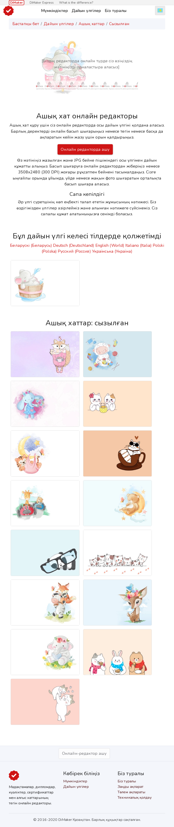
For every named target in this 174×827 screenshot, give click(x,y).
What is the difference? (76, 2)
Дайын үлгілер (86, 10)
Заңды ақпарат (130, 786)
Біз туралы (115, 10)
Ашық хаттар (91, 23)
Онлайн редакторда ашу (85, 149)
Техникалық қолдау (135, 797)
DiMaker (16, 2)
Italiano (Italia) (138, 245)
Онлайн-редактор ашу (84, 753)
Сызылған (119, 23)
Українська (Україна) (112, 251)
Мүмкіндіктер (54, 10)
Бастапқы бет (25, 23)
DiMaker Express (42, 2)
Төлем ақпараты (131, 792)
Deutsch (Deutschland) (73, 245)
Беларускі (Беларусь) (31, 245)
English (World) (109, 245)
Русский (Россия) (74, 251)
